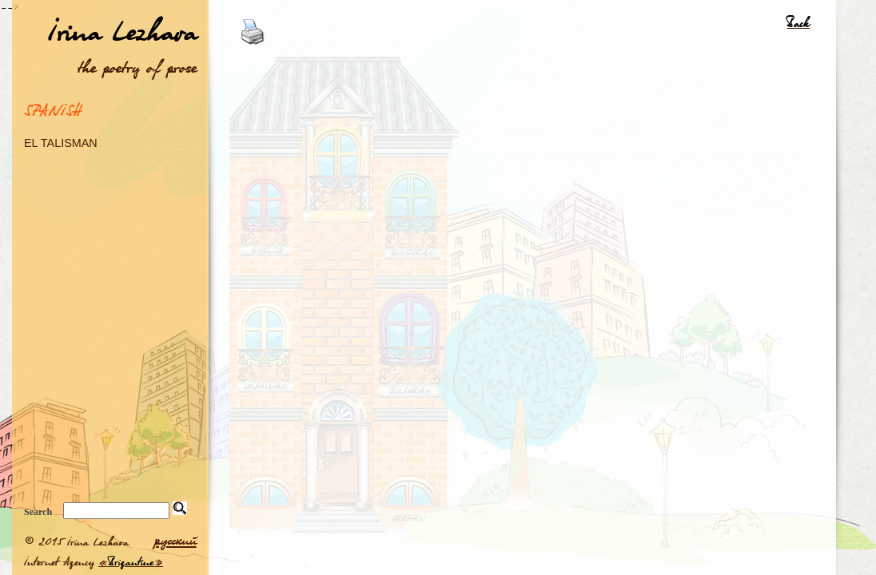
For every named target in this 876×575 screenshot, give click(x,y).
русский (175, 540)
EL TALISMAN (61, 143)
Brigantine (130, 561)
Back (798, 23)
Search (38, 512)
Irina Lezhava (122, 31)
